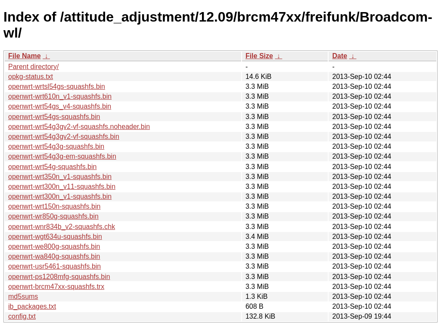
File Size (259, 56)
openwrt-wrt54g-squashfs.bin (52, 166)
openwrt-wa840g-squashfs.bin (54, 256)
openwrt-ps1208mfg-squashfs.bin (59, 276)
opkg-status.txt (30, 76)
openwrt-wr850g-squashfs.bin (53, 216)
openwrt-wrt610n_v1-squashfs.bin (60, 96)
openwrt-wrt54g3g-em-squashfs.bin (62, 156)
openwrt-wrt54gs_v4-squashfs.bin (59, 106)
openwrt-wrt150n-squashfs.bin (54, 206)
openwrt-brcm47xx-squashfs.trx (56, 286)
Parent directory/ (33, 66)
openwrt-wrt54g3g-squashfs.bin (56, 146)
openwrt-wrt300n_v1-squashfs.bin (60, 196)
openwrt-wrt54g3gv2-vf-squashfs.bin (63, 136)
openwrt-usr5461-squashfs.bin (54, 266)
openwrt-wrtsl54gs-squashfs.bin (56, 86)
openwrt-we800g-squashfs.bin (54, 246)
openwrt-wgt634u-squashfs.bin (55, 236)
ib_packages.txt (32, 306)
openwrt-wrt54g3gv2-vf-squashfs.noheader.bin (79, 126)
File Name (24, 56)
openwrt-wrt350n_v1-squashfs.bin (60, 176)
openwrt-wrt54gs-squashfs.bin (54, 116)
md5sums (23, 296)
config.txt (22, 316)
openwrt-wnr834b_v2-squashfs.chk (61, 226)
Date (339, 56)
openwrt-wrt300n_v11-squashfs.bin (61, 186)
